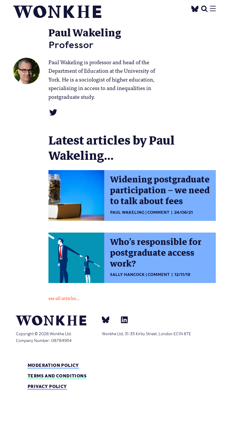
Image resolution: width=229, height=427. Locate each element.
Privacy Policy (47, 386)
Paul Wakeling (127, 212)
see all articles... (64, 298)
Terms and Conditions (57, 375)
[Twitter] (194, 8)
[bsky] (109, 319)
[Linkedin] (122, 319)
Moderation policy (53, 365)
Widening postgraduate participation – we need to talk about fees (160, 190)
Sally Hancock (127, 274)
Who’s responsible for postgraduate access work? (155, 253)
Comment (158, 212)
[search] (204, 8)
